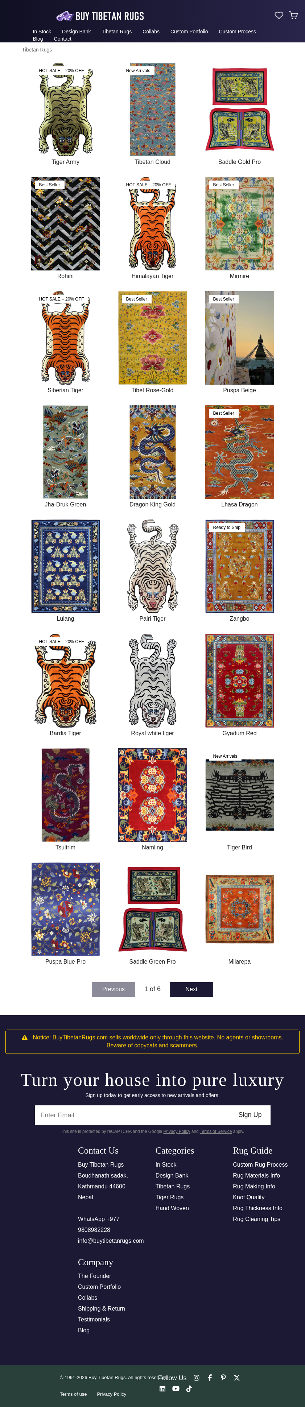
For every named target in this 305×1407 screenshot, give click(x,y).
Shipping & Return (101, 1308)
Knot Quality (248, 1197)
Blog (38, 39)
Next (192, 989)
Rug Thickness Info (258, 1208)
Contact (62, 39)
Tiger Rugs (170, 1197)
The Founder (94, 1276)
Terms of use (73, 1394)
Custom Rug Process (260, 1165)
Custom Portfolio (189, 31)
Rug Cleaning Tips (256, 1219)
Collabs (151, 31)
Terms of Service (216, 1131)
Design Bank (76, 31)
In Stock (42, 31)
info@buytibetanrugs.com (111, 1241)
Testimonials (94, 1319)
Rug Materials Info (256, 1175)
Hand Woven (172, 1208)
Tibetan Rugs (117, 31)
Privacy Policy (176, 1131)
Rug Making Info (254, 1186)
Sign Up (249, 1114)
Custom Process (237, 31)
